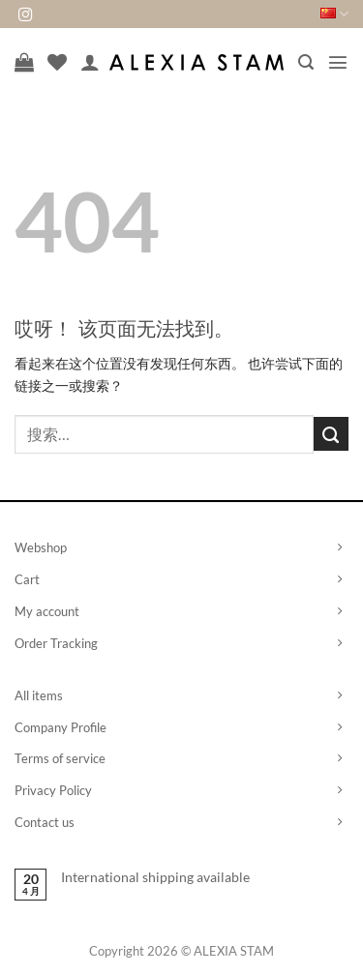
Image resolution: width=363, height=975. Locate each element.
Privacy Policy (53, 790)
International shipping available (155, 877)
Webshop (41, 547)
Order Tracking (56, 643)
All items (39, 695)
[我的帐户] (90, 62)
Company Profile (60, 727)
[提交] (331, 434)
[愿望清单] (57, 62)
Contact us (45, 822)
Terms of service (60, 758)
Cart (27, 579)
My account (47, 611)
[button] (306, 62)
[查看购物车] (24, 62)
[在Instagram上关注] (25, 15)
